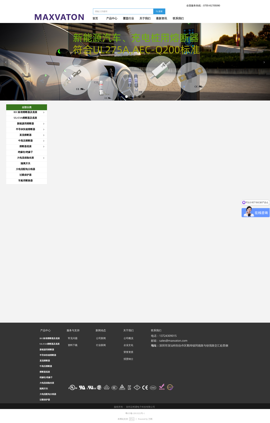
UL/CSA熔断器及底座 (50, 344)
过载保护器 (45, 399)
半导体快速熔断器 (48, 355)
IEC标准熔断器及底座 (50, 338)
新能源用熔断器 (47, 349)
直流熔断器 (45, 360)
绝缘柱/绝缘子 (46, 377)
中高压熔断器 (46, 366)
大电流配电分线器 (48, 394)
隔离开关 (44, 388)
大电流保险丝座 (47, 383)
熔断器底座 (45, 372)
